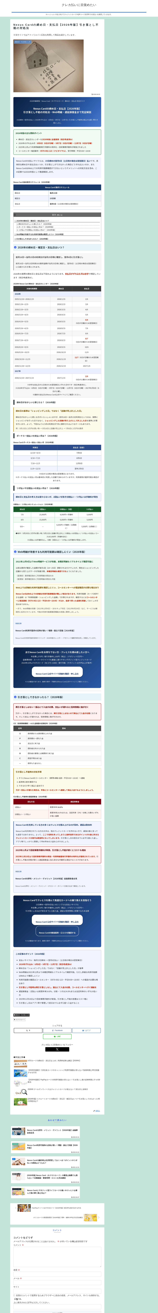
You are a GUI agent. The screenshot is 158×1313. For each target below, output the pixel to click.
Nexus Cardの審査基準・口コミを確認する (57, 933)
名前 (16, 1253)
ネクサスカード (19, 1020)
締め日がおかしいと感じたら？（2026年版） (37, 224)
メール (17, 1261)
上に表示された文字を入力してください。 (32, 1285)
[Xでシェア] (28, 1031)
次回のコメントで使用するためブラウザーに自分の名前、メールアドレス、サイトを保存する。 (58, 1278)
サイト (16, 1270)
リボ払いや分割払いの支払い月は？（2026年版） (38, 230)
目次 (54, 214)
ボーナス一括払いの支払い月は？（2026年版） (37, 227)
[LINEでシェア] (57, 1037)
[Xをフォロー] (57, 1050)
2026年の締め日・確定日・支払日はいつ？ (33, 221)
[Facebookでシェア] (57, 1031)
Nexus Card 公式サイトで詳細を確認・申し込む (57, 674)
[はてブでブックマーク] (86, 1031)
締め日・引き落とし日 (21, 1016)
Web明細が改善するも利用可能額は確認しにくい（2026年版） (41, 235)
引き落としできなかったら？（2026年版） (33, 239)
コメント (18, 1224)
